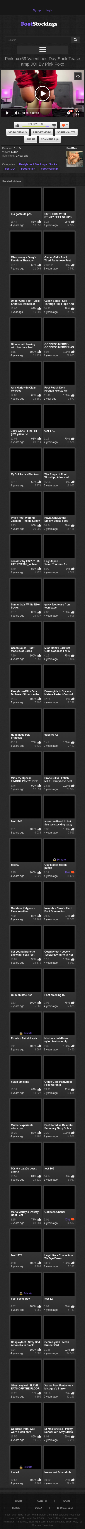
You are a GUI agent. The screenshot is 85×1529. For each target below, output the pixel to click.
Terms (16, 1508)
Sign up (36, 10)
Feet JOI (10, 168)
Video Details (17, 132)
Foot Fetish (28, 168)
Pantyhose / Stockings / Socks (38, 164)
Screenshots (66, 132)
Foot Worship (49, 168)
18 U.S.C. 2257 (65, 1508)
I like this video (17, 125)
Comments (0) (50, 139)
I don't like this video (53, 125)
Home (18, 1501)
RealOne (71, 148)
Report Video (42, 132)
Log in (49, 10)
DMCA (38, 1508)
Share (30, 139)
